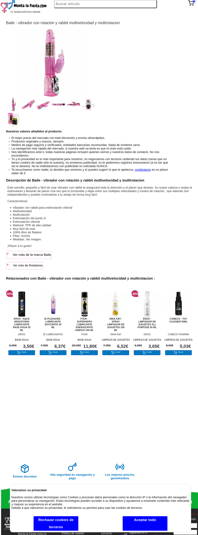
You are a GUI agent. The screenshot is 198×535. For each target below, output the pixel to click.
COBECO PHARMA (178, 334)
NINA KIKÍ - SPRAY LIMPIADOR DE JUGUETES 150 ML (115, 324)
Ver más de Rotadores (24, 265)
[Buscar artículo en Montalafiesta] (105, 4)
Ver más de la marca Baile (28, 254)
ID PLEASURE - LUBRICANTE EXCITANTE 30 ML (53, 323)
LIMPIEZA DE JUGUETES (116, 339)
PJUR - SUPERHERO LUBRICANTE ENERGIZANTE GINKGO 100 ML (84, 324)
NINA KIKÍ (115, 334)
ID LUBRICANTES (53, 334)
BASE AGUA (22, 339)
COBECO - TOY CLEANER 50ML (178, 320)
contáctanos (143, 169)
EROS (21, 334)
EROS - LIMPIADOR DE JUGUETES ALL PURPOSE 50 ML (147, 323)
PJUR (84, 334)
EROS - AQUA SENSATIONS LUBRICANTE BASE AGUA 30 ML (22, 324)
